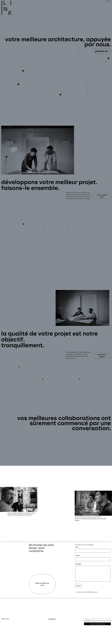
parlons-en (101, 51)
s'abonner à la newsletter (97, 624)
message (78, 564)
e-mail (77, 555)
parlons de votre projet (102, 196)
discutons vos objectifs (102, 356)
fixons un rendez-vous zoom (42, 584)
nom (77, 547)
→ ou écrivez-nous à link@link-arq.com (86, 592)
